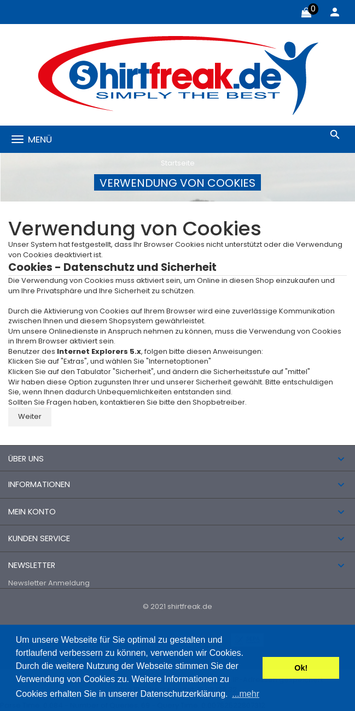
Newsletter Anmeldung (49, 583)
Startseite (178, 163)
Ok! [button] (300, 667)
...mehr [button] (245, 693)
